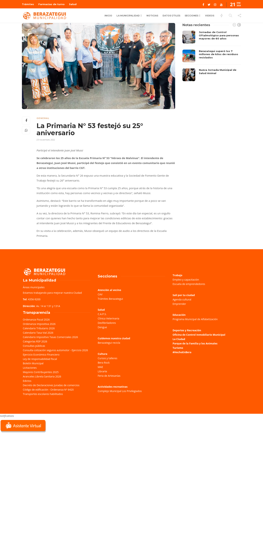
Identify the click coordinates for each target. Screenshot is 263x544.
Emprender (179, 304)
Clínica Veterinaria (108, 318)
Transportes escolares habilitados (43, 394)
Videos (209, 15)
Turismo (178, 348)
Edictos (27, 381)
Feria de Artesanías (109, 375)
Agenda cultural (182, 299)
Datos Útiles (171, 15)
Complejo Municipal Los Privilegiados (120, 391)
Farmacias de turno (51, 4)
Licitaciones (30, 367)
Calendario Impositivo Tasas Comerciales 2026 (50, 337)
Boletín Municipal (33, 363)
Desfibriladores (107, 323)
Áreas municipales (34, 287)
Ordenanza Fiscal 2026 (36, 319)
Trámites (28, 4)
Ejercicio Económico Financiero (41, 354)
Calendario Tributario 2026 (39, 328)
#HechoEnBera (182, 352)
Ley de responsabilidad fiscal (40, 359)
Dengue (102, 327)
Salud (73, 4)
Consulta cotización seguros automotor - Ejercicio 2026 (55, 350)
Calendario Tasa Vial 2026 (38, 332)
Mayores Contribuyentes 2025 (41, 372)
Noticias (152, 15)
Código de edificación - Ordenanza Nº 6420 (48, 389)
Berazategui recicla (109, 342)
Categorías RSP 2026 (35, 341)
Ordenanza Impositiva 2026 (39, 324)
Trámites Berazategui (110, 298)
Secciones (191, 15)
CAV (100, 294)
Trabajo (177, 275)
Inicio (108, 15)
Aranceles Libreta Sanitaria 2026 (42, 376)
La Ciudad (179, 339)
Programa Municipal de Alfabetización (195, 319)
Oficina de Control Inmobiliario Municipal (199, 334)
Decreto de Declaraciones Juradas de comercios (51, 385)
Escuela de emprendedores (189, 284)
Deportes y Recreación (187, 330)
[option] (211, 56)
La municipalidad (128, 15)
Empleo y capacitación (186, 279)
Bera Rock (104, 362)
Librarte (102, 371)
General (43, 118)
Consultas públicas (34, 346)
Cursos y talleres (107, 358)
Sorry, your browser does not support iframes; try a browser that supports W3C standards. (27, 459)
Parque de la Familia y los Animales (195, 343)
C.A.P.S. (102, 314)
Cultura (102, 354)
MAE (100, 367)
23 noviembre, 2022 (46, 139)
